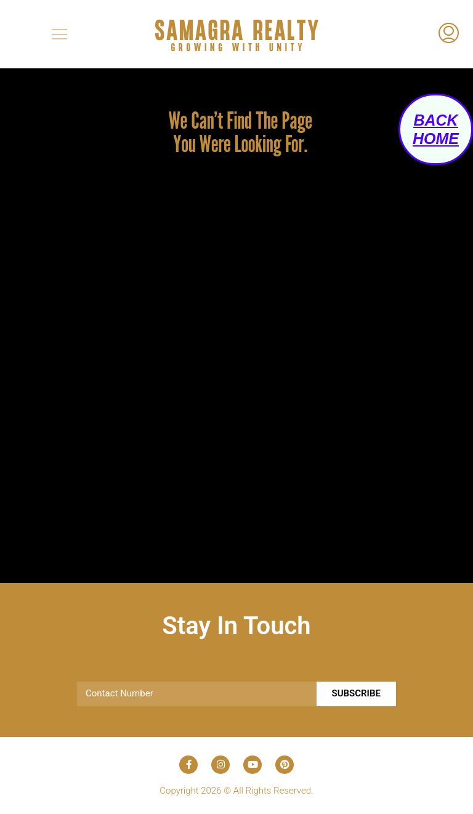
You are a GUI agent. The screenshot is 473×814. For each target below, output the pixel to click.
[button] (59, 34)
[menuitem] (449, 34)
